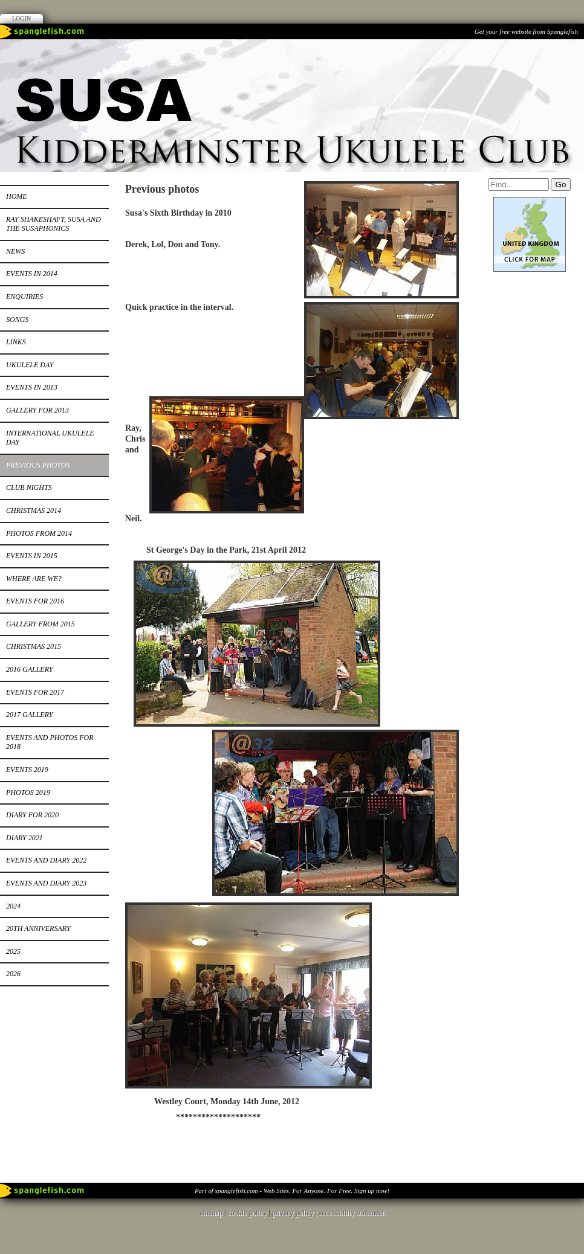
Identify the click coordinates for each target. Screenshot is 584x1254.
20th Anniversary (38, 928)
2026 (13, 973)
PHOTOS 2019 (28, 792)
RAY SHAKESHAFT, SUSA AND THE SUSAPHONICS (53, 224)
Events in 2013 (31, 387)
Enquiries (24, 296)
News (15, 251)
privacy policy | (295, 1206)
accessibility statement (351, 1206)
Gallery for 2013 (37, 410)
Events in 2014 (31, 273)
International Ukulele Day (50, 438)
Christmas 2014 (33, 510)
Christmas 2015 (33, 646)
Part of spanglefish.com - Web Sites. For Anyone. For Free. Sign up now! (292, 1184)
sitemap (211, 1206)
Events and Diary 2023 (46, 883)
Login (21, 18)
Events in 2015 (31, 555)
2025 (13, 951)
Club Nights (29, 487)
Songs (17, 319)
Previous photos (38, 465)
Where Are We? (34, 578)
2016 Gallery (29, 669)
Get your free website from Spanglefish (526, 31)
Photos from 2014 (39, 533)
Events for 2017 (35, 692)
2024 (13, 906)
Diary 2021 (24, 838)
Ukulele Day (29, 365)
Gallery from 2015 (40, 624)
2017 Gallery (29, 714)
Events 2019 (27, 769)
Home (16, 196)
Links (16, 342)
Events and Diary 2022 (46, 860)
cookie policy (247, 1206)
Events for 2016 (35, 601)
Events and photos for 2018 (50, 742)
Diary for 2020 (32, 815)
